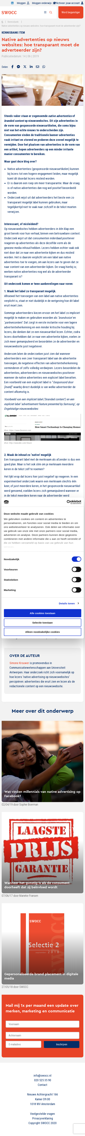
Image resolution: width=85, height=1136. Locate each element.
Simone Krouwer (19, 663)
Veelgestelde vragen (42, 1113)
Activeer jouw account (69, 3)
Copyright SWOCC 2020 (42, 1123)
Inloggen (23, 3)
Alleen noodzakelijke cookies (42, 631)
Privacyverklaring (42, 1118)
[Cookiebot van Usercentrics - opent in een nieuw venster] (66, 502)
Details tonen (67, 603)
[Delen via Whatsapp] (43, 67)
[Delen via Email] (37, 67)
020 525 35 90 (42, 1080)
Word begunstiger (71, 12)
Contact (42, 1085)
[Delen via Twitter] (24, 67)
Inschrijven (61, 1044)
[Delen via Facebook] (12, 67)
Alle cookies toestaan (42, 613)
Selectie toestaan (42, 622)
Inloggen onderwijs (44, 3)
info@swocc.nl (42, 1075)
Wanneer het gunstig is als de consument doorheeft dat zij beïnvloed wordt (37, 885)
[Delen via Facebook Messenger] (18, 67)
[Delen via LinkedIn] (31, 67)
